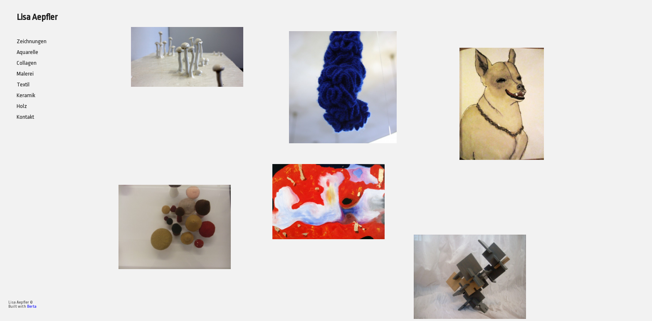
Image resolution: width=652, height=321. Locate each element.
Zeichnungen (32, 41)
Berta (32, 306)
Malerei (25, 74)
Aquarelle (27, 52)
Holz (22, 106)
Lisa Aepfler (37, 17)
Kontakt (25, 117)
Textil (23, 84)
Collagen (27, 63)
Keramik (26, 95)
